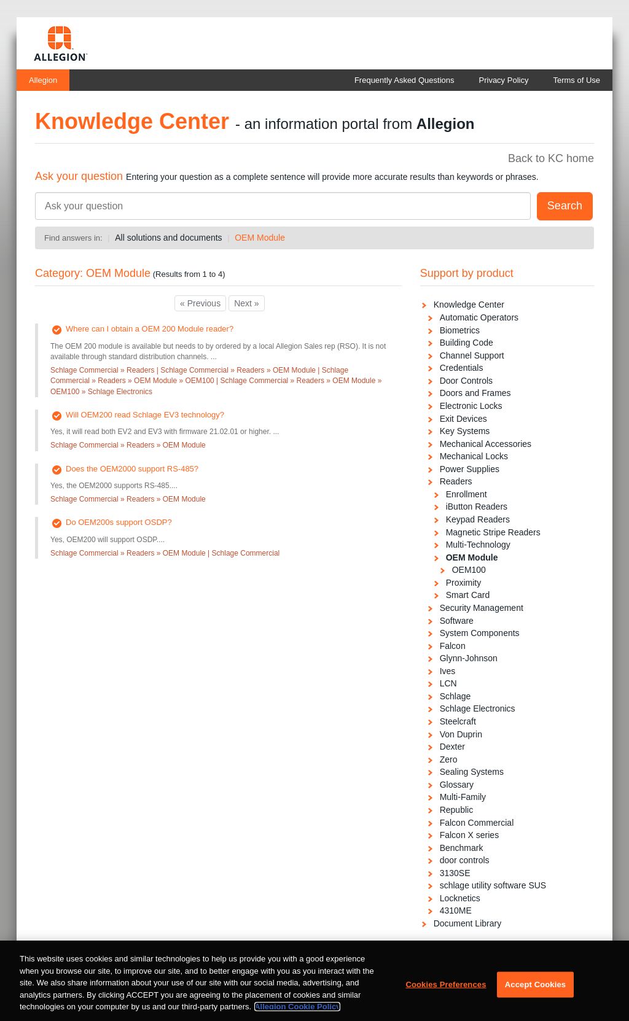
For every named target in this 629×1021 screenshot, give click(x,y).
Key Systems (465, 431)
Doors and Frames (475, 393)
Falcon (453, 646)
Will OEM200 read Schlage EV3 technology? (145, 414)
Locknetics (460, 898)
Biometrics (460, 330)
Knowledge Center (469, 304)
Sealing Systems (472, 772)
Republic (456, 810)
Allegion (43, 80)
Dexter (452, 746)
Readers (456, 481)
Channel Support (472, 355)
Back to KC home (551, 158)
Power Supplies (469, 469)
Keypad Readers (478, 519)
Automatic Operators (479, 317)
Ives (448, 671)
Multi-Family (463, 797)
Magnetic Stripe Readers (493, 532)
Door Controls (466, 381)
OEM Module (260, 238)
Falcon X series (469, 835)
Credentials (461, 368)
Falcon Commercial (477, 823)
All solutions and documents (168, 238)
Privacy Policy (504, 80)
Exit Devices (463, 419)
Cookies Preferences (445, 998)
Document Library (468, 923)
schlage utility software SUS (493, 885)
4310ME (456, 910)
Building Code (466, 342)
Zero (449, 759)
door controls (465, 860)
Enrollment (466, 494)
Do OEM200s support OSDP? (119, 522)
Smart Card (468, 595)
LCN (448, 683)
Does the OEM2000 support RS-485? (132, 468)
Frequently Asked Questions (404, 80)
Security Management (481, 608)
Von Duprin (461, 734)
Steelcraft (458, 721)
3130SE (455, 873)
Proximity (464, 583)
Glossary (457, 785)
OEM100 (469, 570)
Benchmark (461, 848)
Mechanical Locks (474, 456)
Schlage (455, 696)
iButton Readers (476, 506)
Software (457, 621)
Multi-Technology (478, 544)
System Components (480, 633)
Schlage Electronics (477, 708)
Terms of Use (576, 80)
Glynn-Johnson (469, 658)
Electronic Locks (471, 406)
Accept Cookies (535, 998)
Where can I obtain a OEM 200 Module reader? (149, 328)
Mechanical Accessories (485, 444)
